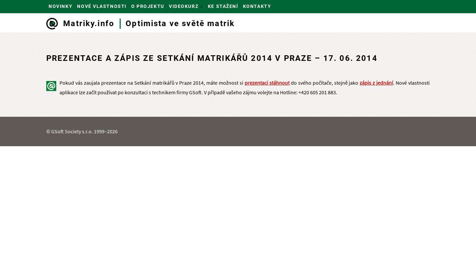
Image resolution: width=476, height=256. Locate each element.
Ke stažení (223, 6)
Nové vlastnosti (101, 6)
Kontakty (257, 6)
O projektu (147, 6)
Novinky (60, 6)
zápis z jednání (376, 82)
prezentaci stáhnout (267, 82)
